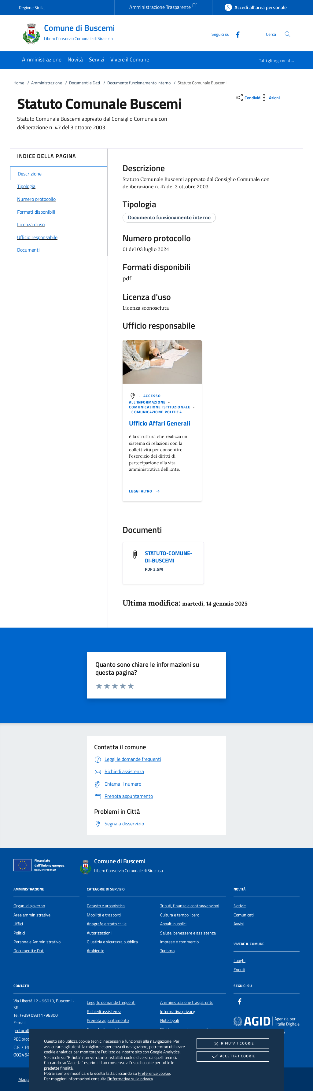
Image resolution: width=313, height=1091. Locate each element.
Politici (19, 933)
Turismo (167, 950)
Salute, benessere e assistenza (188, 933)
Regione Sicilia (32, 7)
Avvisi (239, 923)
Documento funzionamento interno (139, 82)
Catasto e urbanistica (106, 905)
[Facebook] (235, 34)
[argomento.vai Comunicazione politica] (156, 412)
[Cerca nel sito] (287, 34)
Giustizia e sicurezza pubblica (112, 941)
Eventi (239, 969)
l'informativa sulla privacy (130, 1078)
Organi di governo (29, 905)
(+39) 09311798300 (39, 1015)
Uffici (18, 923)
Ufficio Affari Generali (159, 423)
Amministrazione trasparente (186, 1002)
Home (18, 82)
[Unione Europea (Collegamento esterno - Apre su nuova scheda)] (40, 866)
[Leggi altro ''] (144, 491)
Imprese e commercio (179, 941)
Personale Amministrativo (37, 941)
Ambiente (95, 950)
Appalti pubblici (173, 923)
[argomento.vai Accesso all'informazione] (148, 399)
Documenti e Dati (84, 82)
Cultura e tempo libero (179, 915)
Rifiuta (232, 1044)
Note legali (169, 1020)
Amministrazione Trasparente (163, 6)
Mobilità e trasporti (104, 915)
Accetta (232, 1056)
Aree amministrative (31, 915)
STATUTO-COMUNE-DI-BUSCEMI (168, 557)
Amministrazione (46, 82)
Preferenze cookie (154, 1073)
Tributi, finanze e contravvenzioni (189, 905)
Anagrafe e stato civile (107, 923)
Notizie (240, 905)
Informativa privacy (177, 1011)
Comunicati (244, 915)
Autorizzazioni (99, 933)
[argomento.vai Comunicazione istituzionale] (160, 407)
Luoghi (239, 960)
